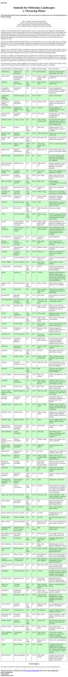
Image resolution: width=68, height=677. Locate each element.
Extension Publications (33, 670)
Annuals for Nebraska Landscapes (34, 9)
